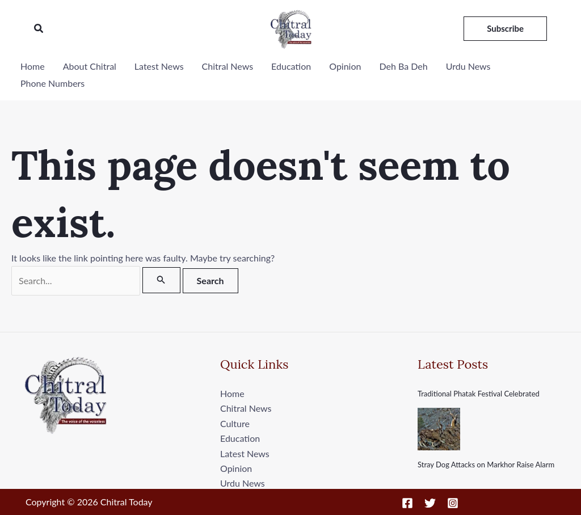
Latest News (159, 66)
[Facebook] (407, 503)
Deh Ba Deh (403, 66)
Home (32, 66)
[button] (39, 29)
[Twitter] (430, 503)
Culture (235, 423)
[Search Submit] (161, 280)
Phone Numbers (52, 83)
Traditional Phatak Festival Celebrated (479, 393)
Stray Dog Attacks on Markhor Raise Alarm (486, 464)
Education (291, 66)
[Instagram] (452, 503)
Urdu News (468, 66)
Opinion (345, 66)
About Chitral (89, 66)
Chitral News (227, 66)
